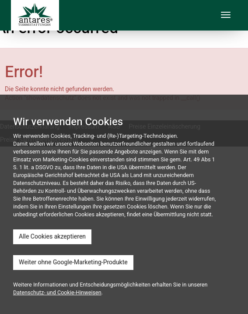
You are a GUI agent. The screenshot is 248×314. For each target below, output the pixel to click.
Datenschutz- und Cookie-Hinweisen (57, 293)
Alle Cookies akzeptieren (52, 236)
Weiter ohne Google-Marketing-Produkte (73, 262)
